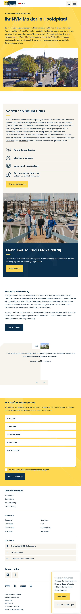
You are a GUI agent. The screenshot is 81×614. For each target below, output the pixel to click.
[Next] (44, 382)
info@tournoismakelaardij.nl (20, 558)
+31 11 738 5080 (15, 552)
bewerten (22, 34)
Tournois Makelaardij (16, 609)
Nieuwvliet (44, 531)
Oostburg (44, 520)
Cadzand (8, 520)
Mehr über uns (15, 268)
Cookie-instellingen (65, 605)
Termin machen (14, 327)
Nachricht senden (15, 476)
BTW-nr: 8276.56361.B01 (12, 606)
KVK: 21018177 (9, 603)
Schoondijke (45, 527)
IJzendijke (9, 524)
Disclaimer (8, 600)
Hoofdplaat (9, 527)
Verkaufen (9, 495)
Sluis (42, 524)
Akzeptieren (62, 596)
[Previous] (36, 382)
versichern (23, 140)
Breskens (9, 531)
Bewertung (9, 499)
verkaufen (55, 31)
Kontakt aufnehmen (17, 184)
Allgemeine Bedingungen (13, 594)
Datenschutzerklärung (12, 597)
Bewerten (10, 140)
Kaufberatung (10, 503)
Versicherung (10, 506)
